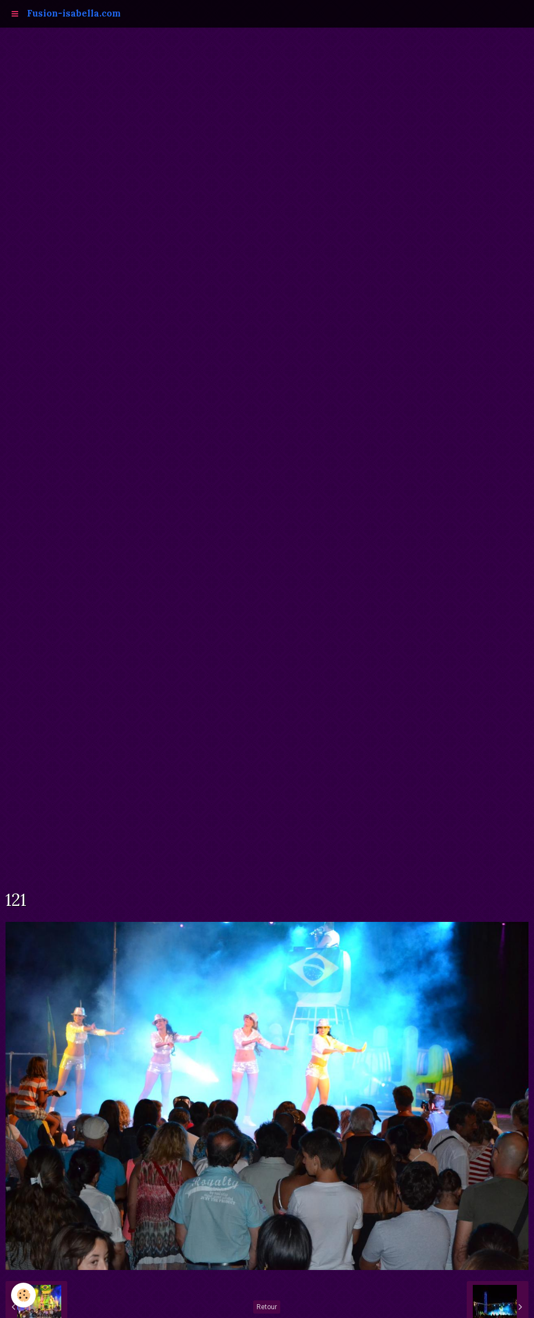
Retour (267, 1307)
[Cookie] (23, 1295)
